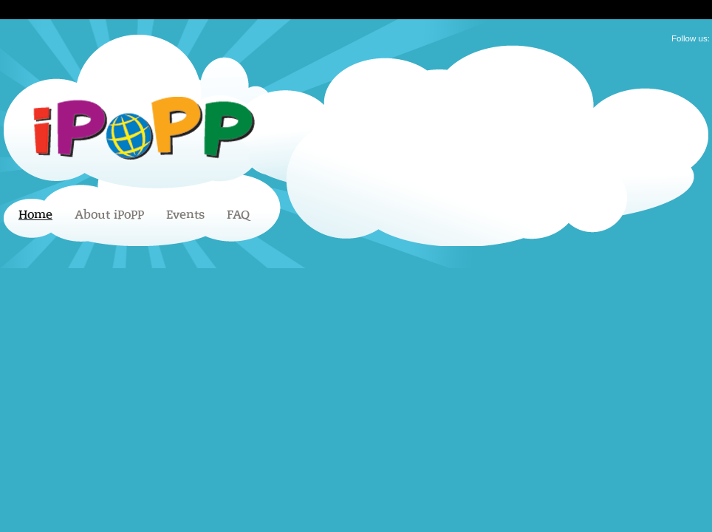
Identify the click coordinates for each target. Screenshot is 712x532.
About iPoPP (109, 215)
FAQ (238, 215)
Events (185, 215)
